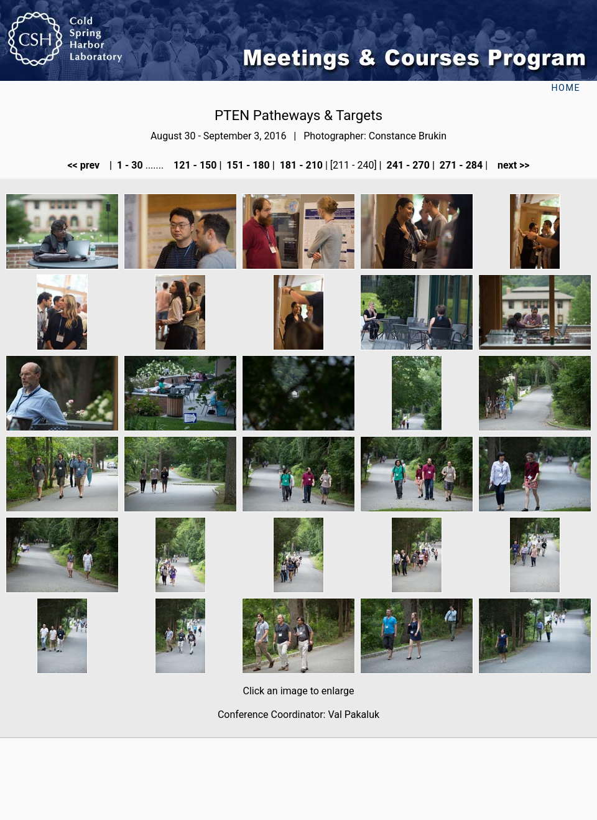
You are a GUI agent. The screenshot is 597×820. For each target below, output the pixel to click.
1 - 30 (128, 165)
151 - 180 (246, 165)
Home (565, 88)
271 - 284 (460, 165)
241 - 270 (407, 165)
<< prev (87, 165)
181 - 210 (300, 165)
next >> (510, 165)
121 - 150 (193, 165)
